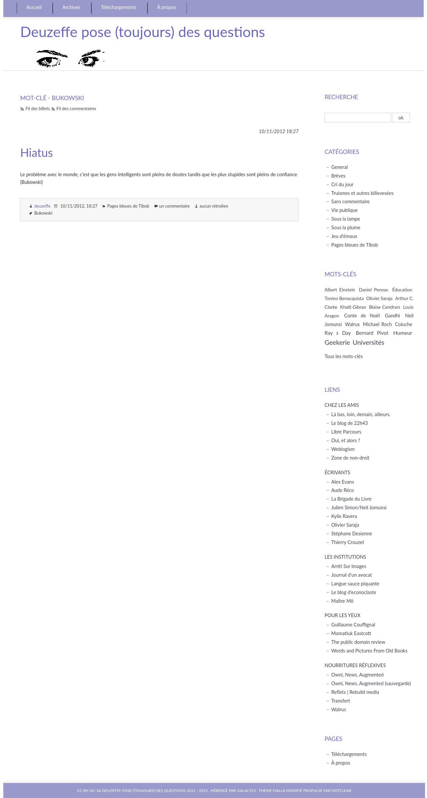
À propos (166, 7)
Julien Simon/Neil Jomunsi (359, 507)
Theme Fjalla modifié (280, 790)
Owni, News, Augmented (357, 675)
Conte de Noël (362, 315)
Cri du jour (342, 184)
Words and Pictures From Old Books (369, 650)
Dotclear (341, 790)
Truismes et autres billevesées (362, 193)
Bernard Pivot (372, 333)
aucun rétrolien (213, 206)
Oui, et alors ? (345, 440)
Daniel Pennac (374, 289)
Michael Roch (377, 324)
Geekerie (337, 342)
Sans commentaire (350, 201)
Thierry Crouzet (347, 542)
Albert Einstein (340, 289)
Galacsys (246, 790)
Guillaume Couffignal (353, 624)
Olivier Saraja (379, 298)
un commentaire (174, 206)
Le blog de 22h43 (349, 423)
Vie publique (344, 210)
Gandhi (392, 315)
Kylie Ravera (344, 516)
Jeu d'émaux (344, 236)
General (339, 167)
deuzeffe (42, 206)
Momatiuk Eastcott (351, 633)
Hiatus (36, 152)
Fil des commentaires (76, 108)
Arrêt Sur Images (348, 566)
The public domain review (358, 642)
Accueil (34, 7)
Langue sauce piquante (355, 583)
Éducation (402, 289)
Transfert (340, 701)
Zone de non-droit (350, 458)
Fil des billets (37, 108)
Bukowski (43, 213)
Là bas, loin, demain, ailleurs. (361, 414)
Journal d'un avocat (351, 575)
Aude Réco (342, 490)
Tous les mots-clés (344, 356)
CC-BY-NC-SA (89, 790)
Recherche (341, 96)
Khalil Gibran (353, 307)
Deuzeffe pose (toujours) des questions (142, 31)
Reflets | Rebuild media (355, 692)
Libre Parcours (346, 432)
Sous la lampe (345, 219)
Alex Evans (342, 482)
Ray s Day (338, 333)
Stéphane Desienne (351, 533)
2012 (190, 790)
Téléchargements (118, 7)
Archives (71, 7)
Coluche (403, 324)
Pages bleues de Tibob (128, 206)
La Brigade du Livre (351, 499)
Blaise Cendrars (384, 307)
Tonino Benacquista (344, 298)
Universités (368, 342)
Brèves (338, 176)
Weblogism (343, 449)
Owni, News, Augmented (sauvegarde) (371, 683)
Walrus (352, 324)
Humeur (402, 332)
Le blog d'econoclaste (353, 592)
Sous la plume (345, 227)
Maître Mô (342, 601)
